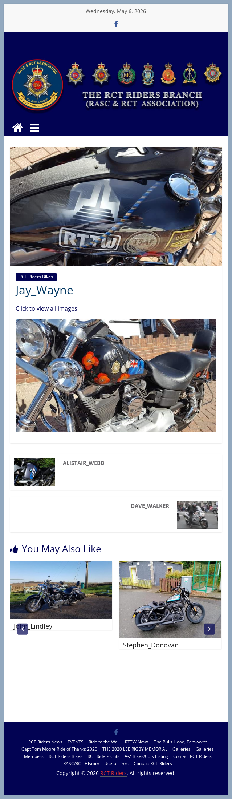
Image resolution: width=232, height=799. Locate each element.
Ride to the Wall (104, 742)
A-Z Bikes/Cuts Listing (146, 756)
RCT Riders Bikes (36, 277)
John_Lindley (33, 626)
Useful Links (116, 763)
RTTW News (137, 742)
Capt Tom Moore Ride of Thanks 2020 (59, 749)
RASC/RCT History (81, 763)
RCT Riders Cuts (103, 756)
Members (34, 756)
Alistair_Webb (83, 463)
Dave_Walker (150, 505)
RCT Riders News (45, 742)
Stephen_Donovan (151, 645)
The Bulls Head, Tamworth (180, 742)
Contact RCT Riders (192, 756)
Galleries (181, 749)
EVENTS (76, 742)
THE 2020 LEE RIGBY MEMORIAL (134, 749)
